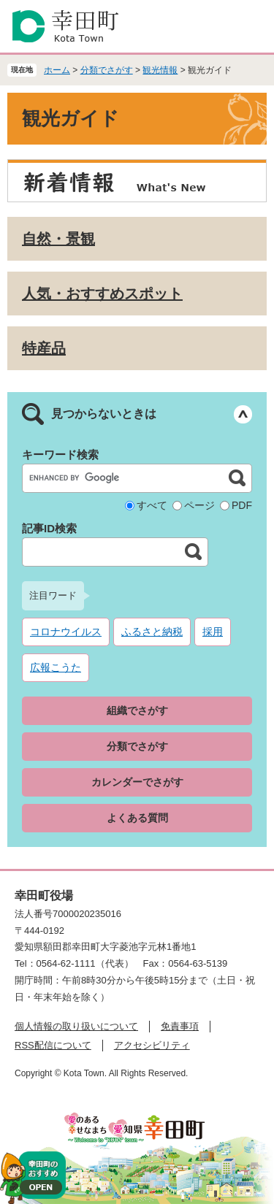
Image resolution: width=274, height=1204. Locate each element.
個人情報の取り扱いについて (76, 1026)
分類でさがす (106, 70)
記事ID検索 (49, 528)
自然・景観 (58, 239)
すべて (152, 505)
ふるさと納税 (152, 631)
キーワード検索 (60, 454)
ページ (199, 505)
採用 (212, 631)
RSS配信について (53, 1045)
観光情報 (160, 70)
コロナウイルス (66, 631)
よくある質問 (137, 818)
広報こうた (55, 667)
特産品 (44, 348)
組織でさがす (137, 710)
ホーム (57, 70)
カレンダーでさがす (137, 782)
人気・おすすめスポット (102, 293)
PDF (242, 505)
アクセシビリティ (152, 1045)
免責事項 (180, 1026)
